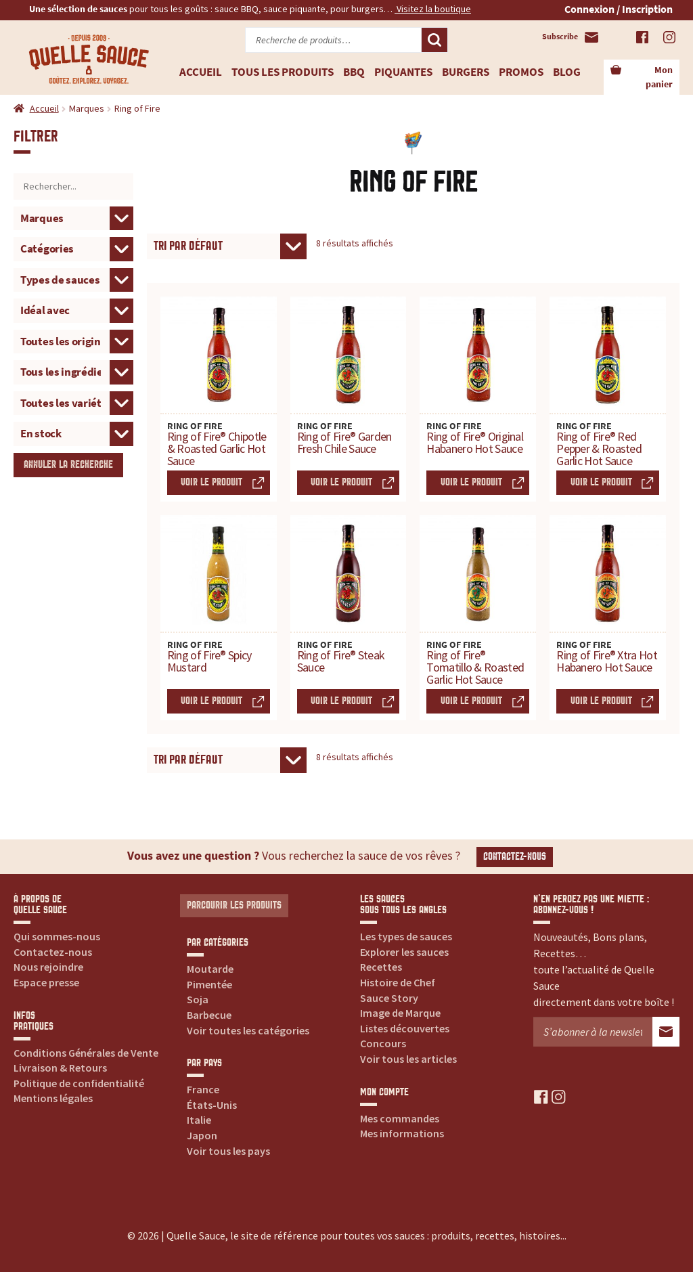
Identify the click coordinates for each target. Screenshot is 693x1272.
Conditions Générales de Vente (86, 1052)
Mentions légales (53, 1098)
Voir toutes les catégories (248, 1030)
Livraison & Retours (60, 1067)
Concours (383, 1043)
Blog (567, 71)
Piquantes (403, 71)
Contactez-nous (514, 857)
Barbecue (209, 1015)
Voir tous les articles (408, 1059)
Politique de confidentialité (79, 1083)
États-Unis (212, 1105)
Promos (521, 71)
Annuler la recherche (68, 465)
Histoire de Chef (397, 982)
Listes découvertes (404, 1028)
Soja (197, 999)
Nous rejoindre (48, 966)
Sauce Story (389, 998)
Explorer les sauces (404, 952)
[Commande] (227, 247)
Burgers (465, 71)
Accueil (200, 71)
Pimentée (209, 984)
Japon (202, 1135)
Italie (199, 1119)
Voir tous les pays (228, 1151)
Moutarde (210, 968)
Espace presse (46, 982)
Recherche (434, 40)
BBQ (354, 71)
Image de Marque (400, 1012)
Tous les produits (282, 71)
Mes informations (402, 1133)
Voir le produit (211, 482)
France (203, 1089)
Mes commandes (399, 1118)
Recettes (381, 966)
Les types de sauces (406, 936)
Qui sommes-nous (57, 936)
